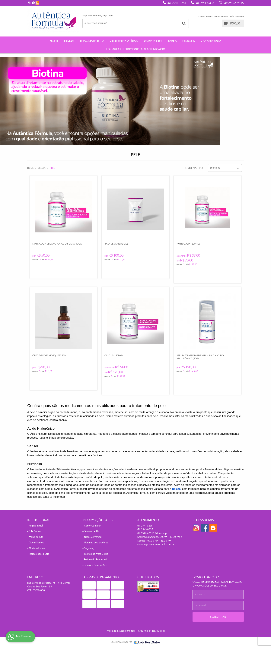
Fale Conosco (237, 16)
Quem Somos (205, 16)
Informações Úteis (97, 520)
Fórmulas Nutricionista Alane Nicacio (135, 49)
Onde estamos (37, 548)
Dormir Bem (153, 40)
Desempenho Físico (124, 40)
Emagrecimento (92, 40)
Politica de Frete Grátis (96, 554)
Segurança (89, 548)
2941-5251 (176, 3)
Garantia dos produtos (96, 542)
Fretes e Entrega (92, 537)
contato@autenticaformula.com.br (155, 544)
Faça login (108, 15)
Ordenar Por (194, 167)
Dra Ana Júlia (210, 40)
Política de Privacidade (96, 559)
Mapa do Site (36, 537)
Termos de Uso (92, 531)
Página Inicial (36, 525)
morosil (188, 40)
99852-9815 (233, 3)
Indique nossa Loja (39, 554)
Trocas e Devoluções (95, 565)
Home (54, 40)
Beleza (69, 40)
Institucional (38, 520)
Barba (172, 40)
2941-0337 (204, 3)
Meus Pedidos (221, 16)
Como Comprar (92, 525)
